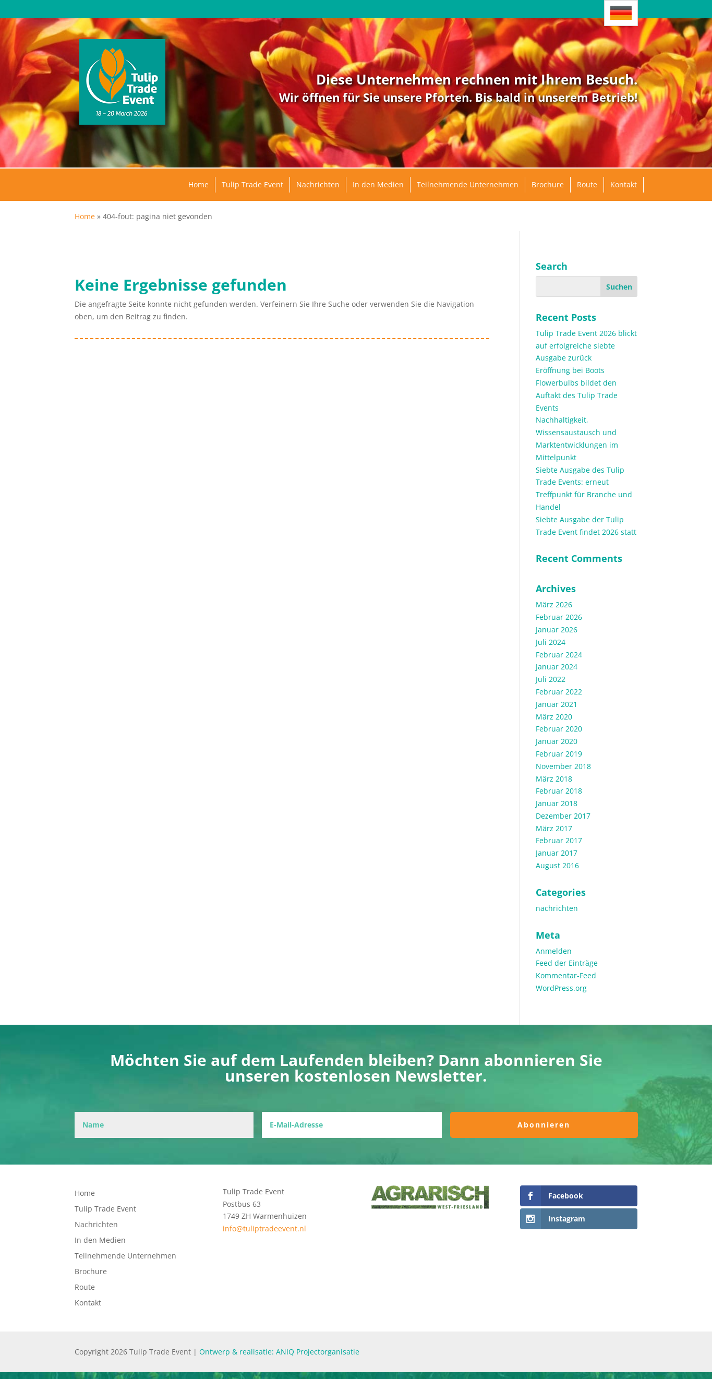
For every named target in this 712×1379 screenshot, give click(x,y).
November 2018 (563, 766)
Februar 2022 (559, 692)
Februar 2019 (559, 754)
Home (198, 184)
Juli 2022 (550, 679)
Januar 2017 (556, 853)
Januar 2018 (556, 803)
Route (587, 184)
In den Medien (378, 184)
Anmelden (554, 951)
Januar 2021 (556, 704)
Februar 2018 (559, 791)
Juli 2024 (550, 642)
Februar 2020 (559, 729)
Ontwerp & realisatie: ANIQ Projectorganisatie (279, 1352)
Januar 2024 (556, 666)
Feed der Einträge (567, 963)
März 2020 (554, 717)
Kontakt (623, 184)
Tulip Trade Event (252, 184)
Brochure (548, 184)
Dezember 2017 (563, 816)
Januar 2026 (556, 629)
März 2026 (554, 604)
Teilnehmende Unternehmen (467, 184)
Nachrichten (318, 184)
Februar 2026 (559, 617)
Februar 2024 (559, 654)
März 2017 (554, 828)
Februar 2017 (559, 840)
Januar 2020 (556, 741)
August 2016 (557, 865)
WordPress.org (561, 988)
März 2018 (554, 779)
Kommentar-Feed (566, 975)
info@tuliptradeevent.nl (264, 1228)
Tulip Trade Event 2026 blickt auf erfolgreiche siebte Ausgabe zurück (586, 345)
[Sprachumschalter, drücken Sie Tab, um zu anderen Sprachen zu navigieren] (621, 13)
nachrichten (557, 908)
